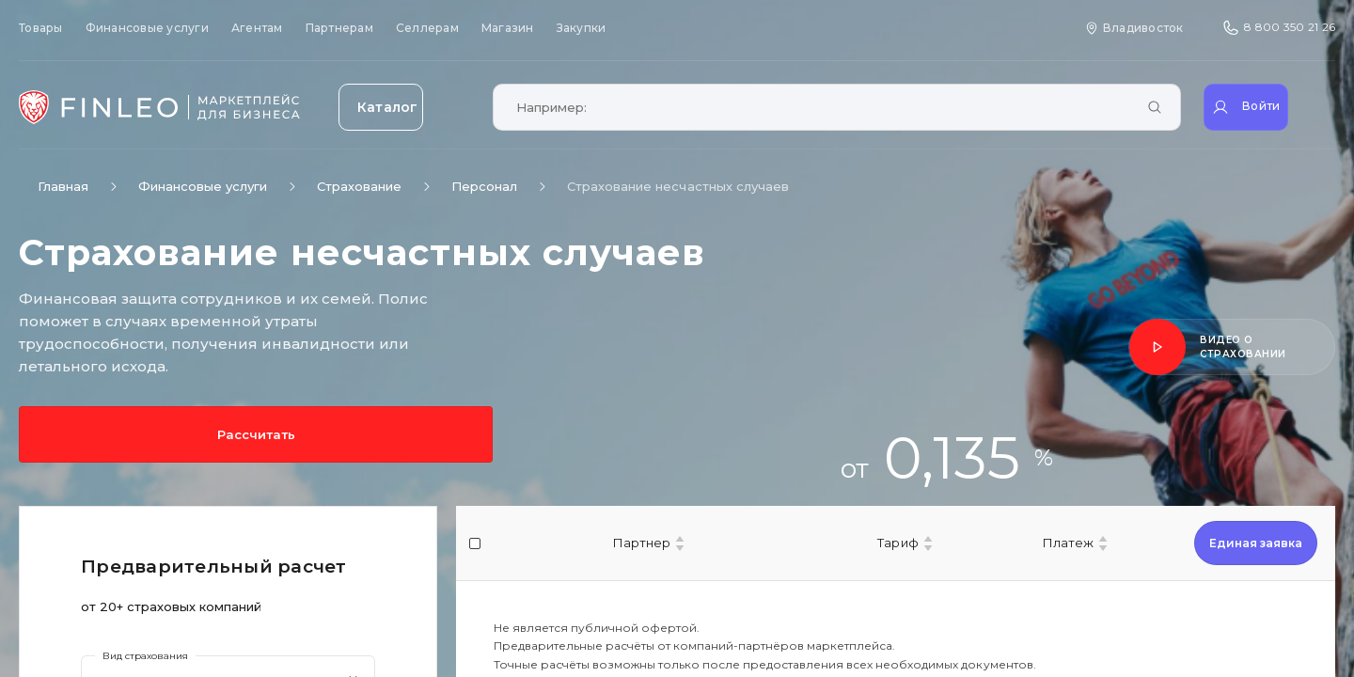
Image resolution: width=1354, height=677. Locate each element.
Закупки (581, 28)
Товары (41, 28)
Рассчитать (103, 434)
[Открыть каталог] (404, 107)
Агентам (257, 28)
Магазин (507, 28)
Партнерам (339, 28)
